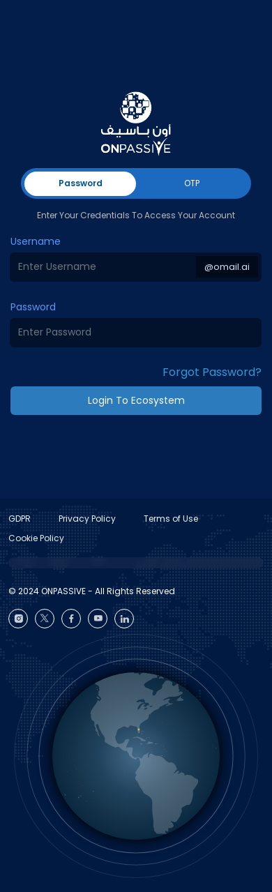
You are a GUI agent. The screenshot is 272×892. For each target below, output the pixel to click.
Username (35, 241)
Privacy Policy (87, 518)
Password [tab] (81, 183)
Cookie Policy (36, 538)
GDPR (19, 518)
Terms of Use (171, 518)
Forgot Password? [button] (212, 372)
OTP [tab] (191, 183)
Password (33, 307)
